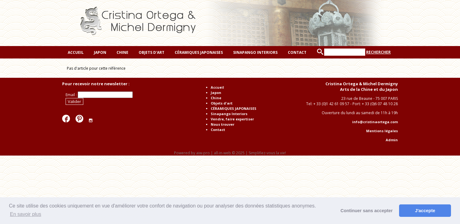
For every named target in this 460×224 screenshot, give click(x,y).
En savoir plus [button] (25, 214)
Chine (122, 52)
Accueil (75, 52)
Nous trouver (222, 124)
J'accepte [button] (425, 210)
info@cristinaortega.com (375, 121)
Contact (296, 52)
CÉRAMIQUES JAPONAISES (198, 52)
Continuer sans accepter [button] (367, 210)
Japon (99, 52)
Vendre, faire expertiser (232, 119)
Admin (392, 140)
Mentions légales (382, 130)
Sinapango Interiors (255, 52)
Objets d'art (151, 52)
